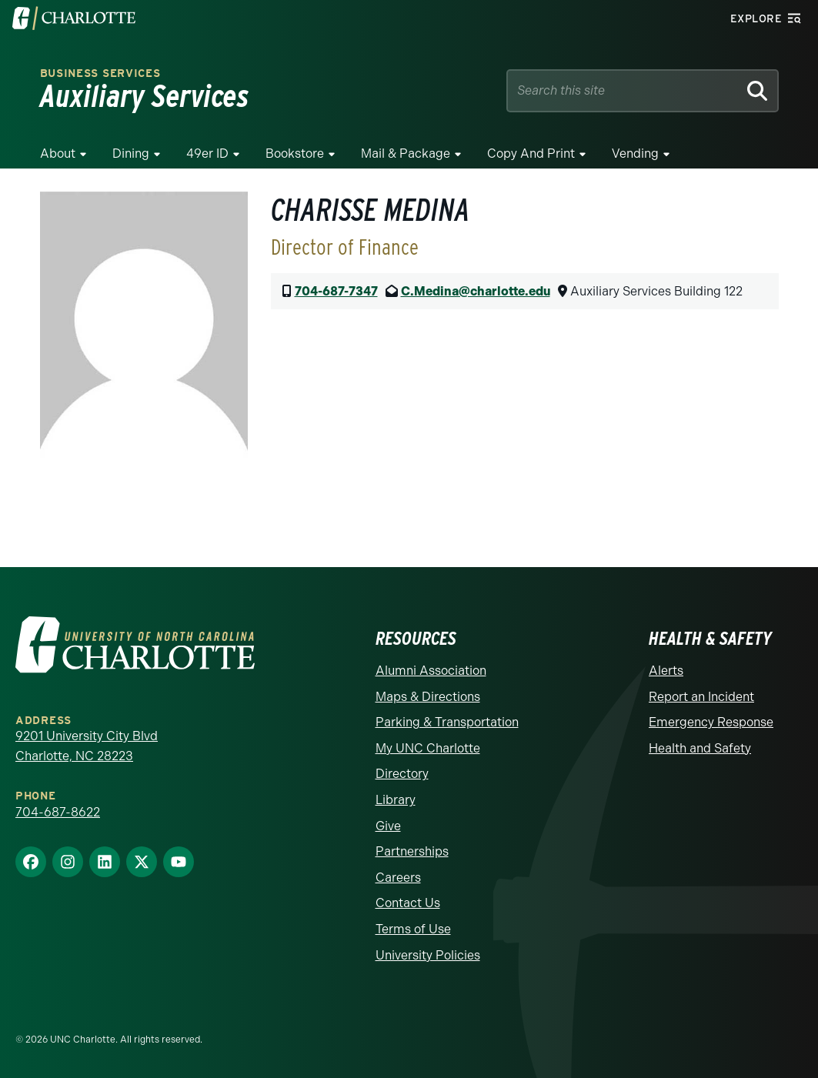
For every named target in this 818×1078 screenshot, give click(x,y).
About (57, 153)
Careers (398, 877)
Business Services (100, 73)
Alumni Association (431, 670)
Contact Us (408, 903)
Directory (402, 773)
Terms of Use (413, 929)
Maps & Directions (428, 696)
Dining (130, 153)
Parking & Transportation (447, 722)
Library (396, 800)
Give (388, 826)
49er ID (207, 153)
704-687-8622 (57, 812)
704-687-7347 (336, 291)
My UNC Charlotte (428, 748)
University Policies (428, 955)
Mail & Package (405, 153)
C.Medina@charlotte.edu (475, 291)
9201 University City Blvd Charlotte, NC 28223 (86, 746)
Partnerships (412, 851)
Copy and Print (531, 153)
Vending (635, 153)
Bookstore (294, 153)
